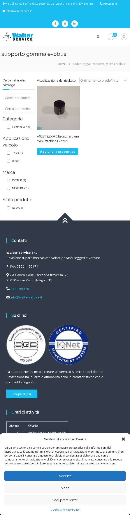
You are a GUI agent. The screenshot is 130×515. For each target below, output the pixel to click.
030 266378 (20, 288)
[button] (123, 439)
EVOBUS (19, 180)
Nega (65, 488)
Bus (16, 161)
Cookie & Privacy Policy (65, 509)
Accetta (65, 476)
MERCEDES (20, 188)
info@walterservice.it (19, 11)
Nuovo (18, 208)
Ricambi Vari (21, 127)
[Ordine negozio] (103, 80)
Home (62, 64)
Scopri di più (22, 394)
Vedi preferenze (65, 500)
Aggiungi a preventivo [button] (57, 151)
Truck (17, 153)
